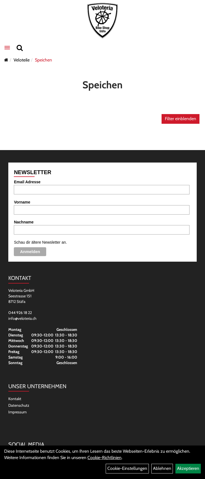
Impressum (17, 412)
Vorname (22, 202)
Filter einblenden (180, 118)
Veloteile (22, 60)
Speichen (43, 60)
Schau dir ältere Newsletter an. (40, 242)
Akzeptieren (188, 468)
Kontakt (14, 398)
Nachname (23, 222)
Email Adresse (27, 182)
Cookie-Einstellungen (127, 468)
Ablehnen (162, 468)
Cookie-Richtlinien (104, 457)
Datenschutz (18, 405)
